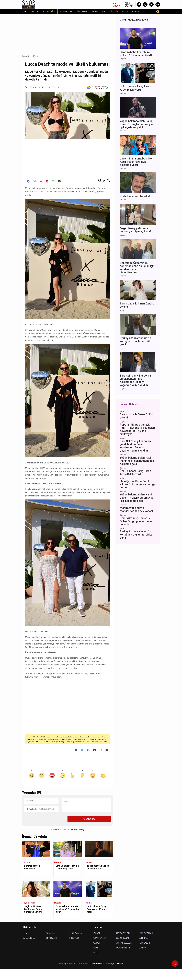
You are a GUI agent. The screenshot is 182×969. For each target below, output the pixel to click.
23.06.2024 (30, 87)
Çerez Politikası (29, 938)
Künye (25, 933)
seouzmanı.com (97, 964)
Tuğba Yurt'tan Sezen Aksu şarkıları (98, 867)
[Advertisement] (67, 34)
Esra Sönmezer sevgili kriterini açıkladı (67, 867)
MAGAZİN (34, 11)
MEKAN (125, 11)
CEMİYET (94, 11)
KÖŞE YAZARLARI (123, 933)
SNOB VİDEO (74, 938)
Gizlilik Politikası (75, 933)
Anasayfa (26, 56)
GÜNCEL (96, 953)
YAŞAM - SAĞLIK (48, 11)
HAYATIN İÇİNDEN (123, 948)
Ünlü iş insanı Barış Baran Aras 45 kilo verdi (96, 909)
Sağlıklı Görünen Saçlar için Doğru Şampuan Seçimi (33, 909)
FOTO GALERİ (144, 943)
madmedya (118, 964)
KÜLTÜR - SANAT (66, 11)
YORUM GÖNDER (89, 819)
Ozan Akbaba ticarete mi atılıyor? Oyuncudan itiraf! (67, 909)
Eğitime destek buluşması (32, 867)
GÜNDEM (135, 11)
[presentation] (43, 819)
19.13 (42, 87)
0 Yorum (54, 87)
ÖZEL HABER (82, 11)
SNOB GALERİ (51, 938)
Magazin (36, 56)
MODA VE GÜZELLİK (110, 11)
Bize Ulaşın (50, 933)
